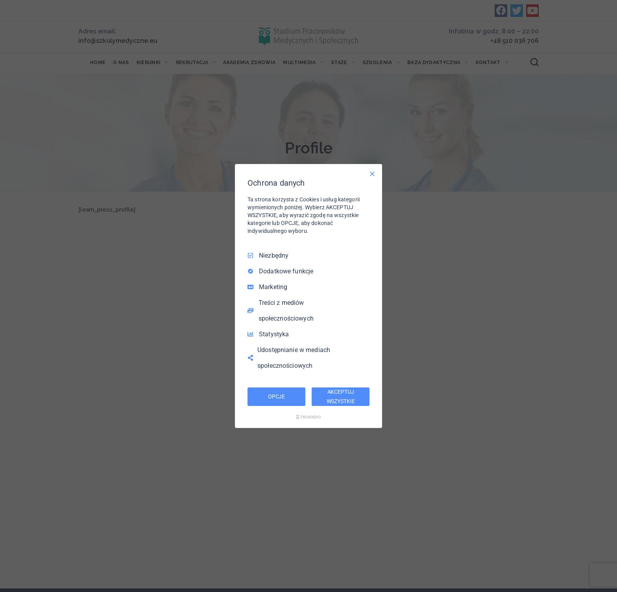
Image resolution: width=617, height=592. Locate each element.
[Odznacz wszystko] (372, 174)
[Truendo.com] (308, 417)
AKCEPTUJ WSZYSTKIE (341, 396)
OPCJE (276, 396)
